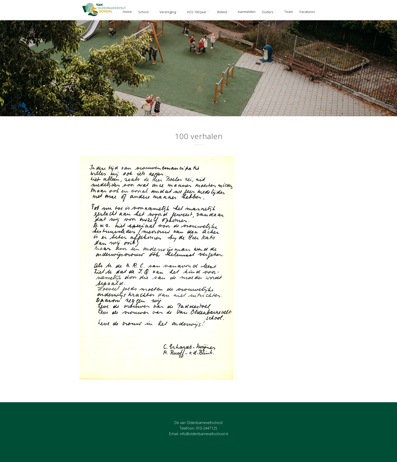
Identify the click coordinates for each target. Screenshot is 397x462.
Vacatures (307, 12)
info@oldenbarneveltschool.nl (204, 433)
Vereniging (170, 12)
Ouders (270, 12)
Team (288, 12)
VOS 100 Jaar (199, 12)
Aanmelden (246, 12)
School (145, 12)
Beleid (224, 12)
